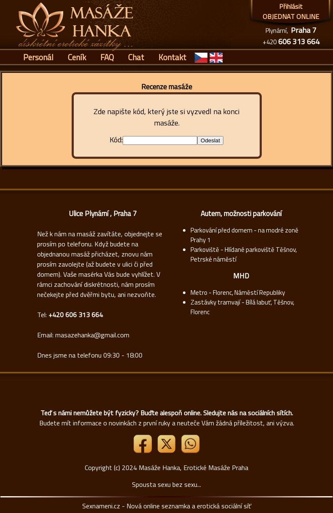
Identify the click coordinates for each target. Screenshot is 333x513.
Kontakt (172, 57)
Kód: (116, 139)
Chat (136, 57)
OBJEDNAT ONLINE (291, 16)
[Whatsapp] (190, 451)
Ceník (77, 57)
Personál (38, 57)
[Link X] (167, 451)
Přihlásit (291, 6)
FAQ (107, 57)
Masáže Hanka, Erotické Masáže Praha (193, 467)
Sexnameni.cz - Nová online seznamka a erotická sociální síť (166, 506)
